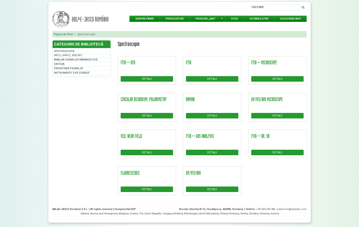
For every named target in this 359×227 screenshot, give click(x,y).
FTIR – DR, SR (260, 136)
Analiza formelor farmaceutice (76, 59)
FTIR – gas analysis (200, 136)
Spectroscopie (64, 51)
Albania (84, 213)
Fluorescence (130, 173)
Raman (190, 99)
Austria (274, 213)
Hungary (167, 213)
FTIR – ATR (128, 62)
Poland (224, 213)
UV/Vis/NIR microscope (267, 99)
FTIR (188, 62)
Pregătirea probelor (68, 68)
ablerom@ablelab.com (292, 209)
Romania (234, 213)
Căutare (257, 7)
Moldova (178, 213)
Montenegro (191, 213)
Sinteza (59, 64)
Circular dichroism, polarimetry (144, 99)
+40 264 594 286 (266, 209)
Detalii (147, 78)
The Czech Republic (150, 213)
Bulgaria (123, 213)
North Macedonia (209, 213)
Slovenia (264, 213)
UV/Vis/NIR (193, 173)
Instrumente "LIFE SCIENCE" (72, 72)
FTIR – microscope (264, 62)
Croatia (133, 213)
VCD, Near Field (131, 136)
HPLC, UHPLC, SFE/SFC (68, 55)
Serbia (244, 213)
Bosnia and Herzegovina (104, 213)
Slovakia (253, 213)
